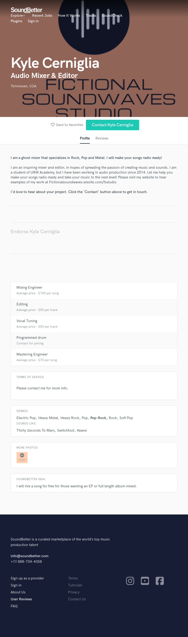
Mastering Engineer (32, 354)
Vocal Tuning (26, 321)
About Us (18, 592)
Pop (85, 418)
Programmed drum (31, 338)
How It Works (69, 15)
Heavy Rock (69, 418)
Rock (113, 418)
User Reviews (21, 599)
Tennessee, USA (23, 86)
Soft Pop (126, 418)
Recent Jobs (42, 15)
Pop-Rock (98, 418)
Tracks (91, 15)
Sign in (33, 21)
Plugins (16, 21)
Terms (73, 578)
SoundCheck (112, 15)
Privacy (74, 592)
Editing (22, 304)
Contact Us (77, 599)
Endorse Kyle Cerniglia (35, 232)
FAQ (14, 606)
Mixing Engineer (29, 287)
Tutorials (75, 585)
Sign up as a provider (27, 578)
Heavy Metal (48, 418)
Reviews (101, 138)
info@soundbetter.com (29, 556)
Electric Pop (26, 418)
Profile (85, 138)
